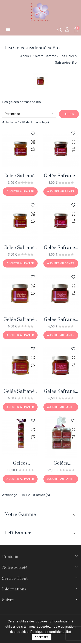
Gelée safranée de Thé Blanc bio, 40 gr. (20, 176)
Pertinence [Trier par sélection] (30, 113)
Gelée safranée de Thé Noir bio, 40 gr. (61, 176)
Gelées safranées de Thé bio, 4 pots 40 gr (20, 463)
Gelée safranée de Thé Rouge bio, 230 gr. (61, 391)
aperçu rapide (33, 142)
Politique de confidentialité (50, 631)
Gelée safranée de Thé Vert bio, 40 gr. (20, 248)
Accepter (41, 637)
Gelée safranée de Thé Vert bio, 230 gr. (20, 391)
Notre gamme (20, 514)
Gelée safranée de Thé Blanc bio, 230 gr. (20, 320)
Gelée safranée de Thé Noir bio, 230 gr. (61, 320)
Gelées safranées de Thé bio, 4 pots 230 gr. (60, 463)
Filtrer (69, 114)
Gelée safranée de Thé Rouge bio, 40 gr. (61, 248)
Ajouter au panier (20, 191)
